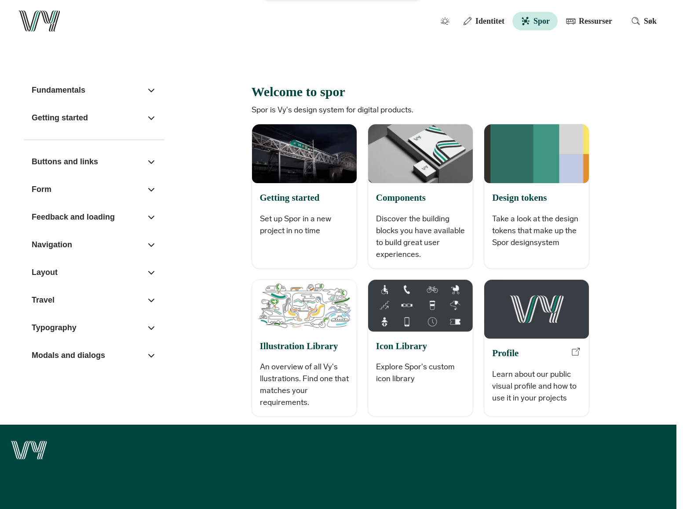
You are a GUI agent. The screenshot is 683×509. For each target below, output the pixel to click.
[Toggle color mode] (445, 21)
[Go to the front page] (39, 21)
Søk (644, 21)
